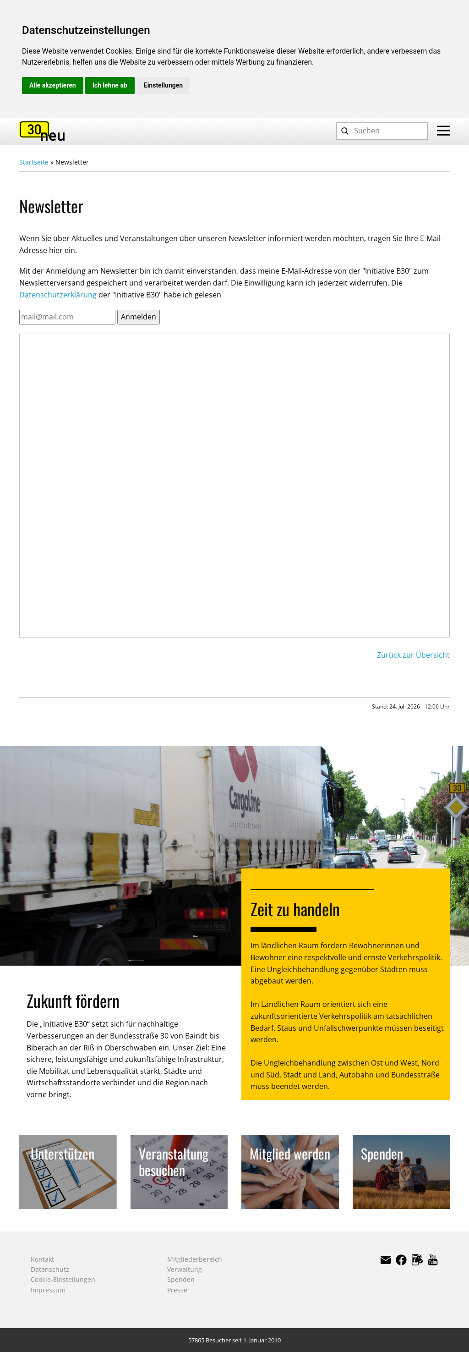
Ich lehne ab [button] (110, 85)
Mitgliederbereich (194, 1259)
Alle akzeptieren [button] (52, 85)
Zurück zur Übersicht (413, 655)
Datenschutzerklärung (58, 295)
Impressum (48, 1290)
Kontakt (42, 1259)
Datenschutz (50, 1269)
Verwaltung (184, 1269)
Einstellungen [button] (163, 85)
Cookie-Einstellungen (63, 1279)
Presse (177, 1290)
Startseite (34, 162)
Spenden (181, 1279)
